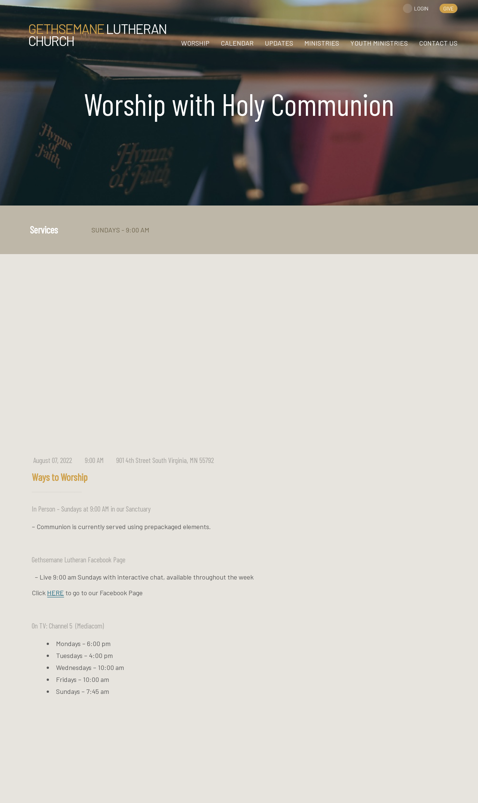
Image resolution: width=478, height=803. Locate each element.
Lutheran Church (97, 35)
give (448, 8)
